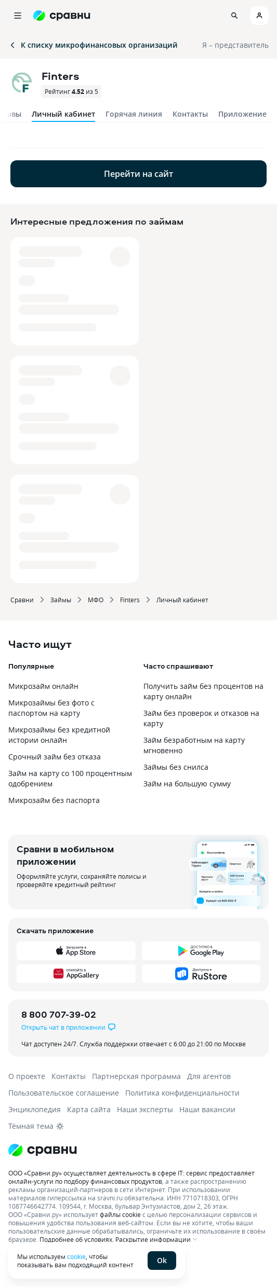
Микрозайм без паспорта (54, 800)
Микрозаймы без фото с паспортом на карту (51, 708)
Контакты (190, 114)
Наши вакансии (207, 1109)
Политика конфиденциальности (182, 1093)
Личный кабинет (182, 600)
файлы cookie (120, 1214)
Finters (130, 600)
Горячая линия (133, 114)
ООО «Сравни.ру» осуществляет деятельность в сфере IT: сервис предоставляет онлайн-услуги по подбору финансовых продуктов (131, 1177)
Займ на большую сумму (187, 783)
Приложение (242, 114)
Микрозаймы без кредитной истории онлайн (59, 735)
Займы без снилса (175, 767)
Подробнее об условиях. (76, 1239)
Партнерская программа (136, 1076)
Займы (60, 600)
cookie (76, 1256)
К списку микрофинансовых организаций (93, 45)
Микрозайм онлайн (43, 686)
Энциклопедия (34, 1109)
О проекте (26, 1076)
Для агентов (209, 1076)
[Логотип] (138, 1150)
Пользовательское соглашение (63, 1093)
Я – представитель (235, 45)
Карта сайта (89, 1109)
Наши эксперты (145, 1109)
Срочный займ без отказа (54, 757)
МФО (95, 600)
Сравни (22, 600)
